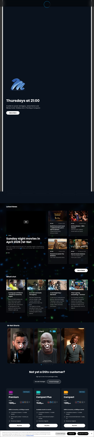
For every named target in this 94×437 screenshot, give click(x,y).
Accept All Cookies (83, 433)
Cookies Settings (60, 433)
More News (81, 270)
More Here (12, 113)
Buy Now (19, 425)
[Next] (85, 346)
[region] (47, 433)
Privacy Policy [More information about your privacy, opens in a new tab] (30, 435)
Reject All (71, 433)
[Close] (91, 433)
